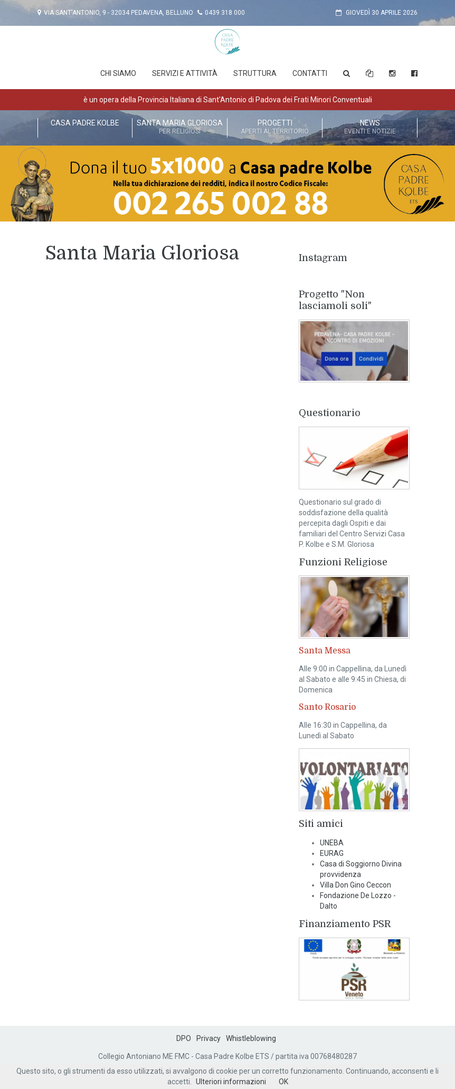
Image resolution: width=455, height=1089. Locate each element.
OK (283, 1081)
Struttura (255, 73)
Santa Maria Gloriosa (179, 128)
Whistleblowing (251, 1038)
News (370, 128)
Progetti (275, 128)
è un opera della (227, 99)
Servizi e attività (184, 73)
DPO (183, 1038)
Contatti (309, 73)
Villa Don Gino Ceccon (355, 885)
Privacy (208, 1038)
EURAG (332, 853)
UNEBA (332, 843)
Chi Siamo (118, 73)
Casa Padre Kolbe (85, 128)
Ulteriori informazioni (231, 1081)
